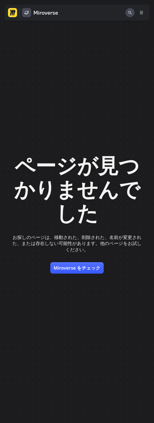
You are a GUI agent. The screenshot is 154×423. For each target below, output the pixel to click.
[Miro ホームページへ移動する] (12, 12)
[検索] (130, 12)
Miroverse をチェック (77, 268)
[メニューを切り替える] (141, 12)
